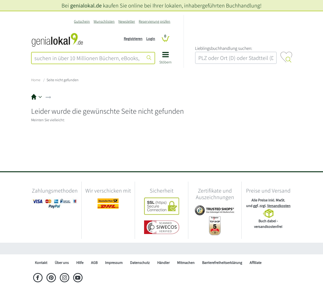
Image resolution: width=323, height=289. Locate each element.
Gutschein (82, 21)
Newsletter (126, 21)
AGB (94, 262)
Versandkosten (278, 205)
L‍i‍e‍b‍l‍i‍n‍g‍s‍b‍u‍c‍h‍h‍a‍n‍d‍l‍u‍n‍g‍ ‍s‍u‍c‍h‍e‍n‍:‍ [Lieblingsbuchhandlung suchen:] (223, 48)
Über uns (62, 262)
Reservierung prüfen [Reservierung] (154, 21)
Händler (163, 262)
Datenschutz (140, 262)
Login (150, 38)
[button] (165, 59)
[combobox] (88, 58)
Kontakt (41, 262)
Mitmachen (186, 262)
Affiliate (255, 262)
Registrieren (133, 38)
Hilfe (79, 262)
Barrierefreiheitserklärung (222, 262)
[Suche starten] (149, 58)
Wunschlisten (104, 21)
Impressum (114, 262)
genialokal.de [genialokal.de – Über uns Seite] (86, 5)
